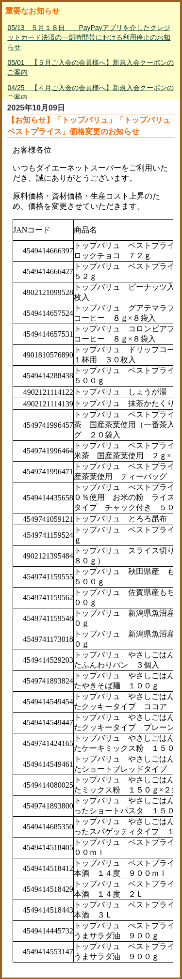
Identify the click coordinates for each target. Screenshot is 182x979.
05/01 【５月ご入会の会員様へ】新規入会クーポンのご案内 (90, 67)
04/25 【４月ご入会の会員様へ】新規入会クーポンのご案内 (90, 92)
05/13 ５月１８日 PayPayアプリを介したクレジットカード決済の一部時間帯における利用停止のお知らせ (88, 37)
